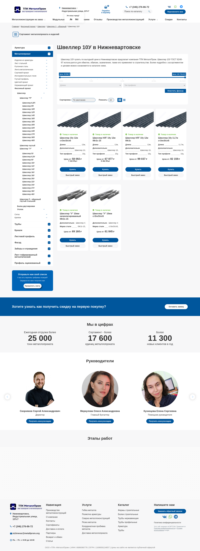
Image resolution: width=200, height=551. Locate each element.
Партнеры (51, 533)
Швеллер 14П (28, 115)
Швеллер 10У (28, 163)
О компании (51, 517)
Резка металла (89, 522)
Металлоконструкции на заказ (27, 19)
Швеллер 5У (28, 153)
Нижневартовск (70, 8)
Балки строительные (128, 514)
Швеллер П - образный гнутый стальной (30, 200)
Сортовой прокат (31, 72)
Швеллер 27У (28, 188)
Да (71, 19)
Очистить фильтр (175, 91)
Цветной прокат (31, 82)
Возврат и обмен (54, 537)
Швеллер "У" (31, 148)
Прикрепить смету (32, 286)
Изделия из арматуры (31, 60)
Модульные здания (63, 19)
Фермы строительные (128, 510)
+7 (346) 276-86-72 (139, 7)
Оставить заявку (176, 307)
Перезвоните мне (175, 12)
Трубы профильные (127, 522)
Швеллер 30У (28, 191)
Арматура (32, 47)
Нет (77, 19)
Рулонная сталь (31, 66)
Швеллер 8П (28, 106)
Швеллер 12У (28, 166)
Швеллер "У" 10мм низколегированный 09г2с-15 (70, 216)
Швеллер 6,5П (28, 103)
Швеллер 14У (28, 169)
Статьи (49, 541)
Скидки (168, 19)
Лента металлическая (31, 69)
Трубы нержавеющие (128, 518)
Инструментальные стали (31, 76)
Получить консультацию (40, 421)
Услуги (151, 19)
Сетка (31, 214)
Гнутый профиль (31, 79)
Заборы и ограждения (32, 248)
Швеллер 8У (28, 160)
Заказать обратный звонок (170, 511)
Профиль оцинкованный (32, 263)
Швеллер (31, 93)
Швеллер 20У (28, 178)
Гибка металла (89, 510)
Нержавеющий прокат (31, 85)
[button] (192, 396)
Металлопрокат (32, 54)
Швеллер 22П (28, 128)
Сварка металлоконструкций (96, 518)
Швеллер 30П (28, 137)
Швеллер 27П (28, 134)
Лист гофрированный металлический (32, 256)
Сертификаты (52, 525)
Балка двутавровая (26, 206)
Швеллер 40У (28, 194)
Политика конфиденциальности (167, 523)
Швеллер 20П (28, 125)
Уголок (31, 209)
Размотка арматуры (91, 514)
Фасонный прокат (31, 88)
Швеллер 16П (28, 118)
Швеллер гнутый (27, 145)
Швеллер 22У (28, 182)
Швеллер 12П (28, 112)
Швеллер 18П (28, 122)
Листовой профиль (32, 236)
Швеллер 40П (28, 140)
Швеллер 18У (28, 175)
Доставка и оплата (55, 529)
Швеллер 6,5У (28, 157)
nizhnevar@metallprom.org (26, 533)
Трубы (32, 224)
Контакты (182, 19)
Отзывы (98, 19)
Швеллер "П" (31, 98)
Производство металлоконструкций (125, 19)
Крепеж (31, 217)
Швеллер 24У (28, 185)
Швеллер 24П (28, 131)
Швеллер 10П (28, 109)
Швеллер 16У (28, 172)
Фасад (32, 242)
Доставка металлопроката (95, 533)
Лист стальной (31, 63)
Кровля (32, 230)
